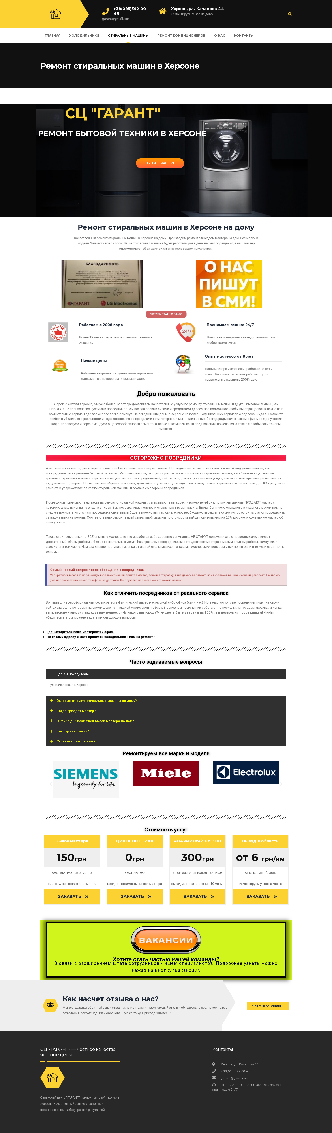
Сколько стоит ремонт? (76, 741)
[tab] (166, 674)
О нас (219, 36)
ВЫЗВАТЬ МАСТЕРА (160, 163)
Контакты (244, 36)
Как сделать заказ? (73, 731)
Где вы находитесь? (73, 674)
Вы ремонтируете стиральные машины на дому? (97, 701)
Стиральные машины (128, 36)
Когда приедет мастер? (76, 711)
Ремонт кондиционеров (181, 36)
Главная (52, 36)
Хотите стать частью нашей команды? (166, 959)
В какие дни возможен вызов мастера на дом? (95, 721)
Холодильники (84, 36)
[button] (166, 314)
